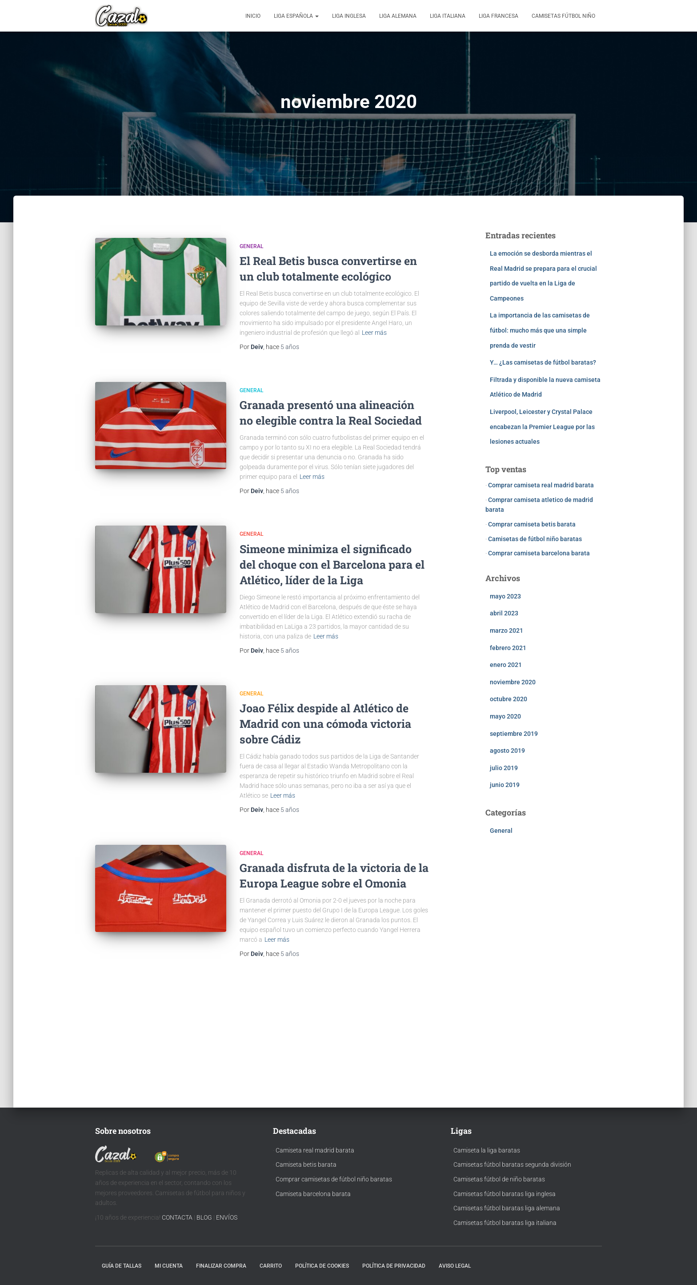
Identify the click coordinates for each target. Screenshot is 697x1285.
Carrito (271, 1266)
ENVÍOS (226, 1217)
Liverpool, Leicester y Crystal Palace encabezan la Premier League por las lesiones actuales (542, 426)
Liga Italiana (447, 16)
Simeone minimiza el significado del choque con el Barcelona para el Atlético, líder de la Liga (332, 564)
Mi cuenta (169, 1266)
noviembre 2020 (513, 682)
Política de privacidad (393, 1266)
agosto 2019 (507, 750)
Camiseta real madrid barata (315, 1150)
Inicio (252, 16)
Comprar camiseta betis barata (532, 524)
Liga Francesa (498, 16)
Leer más (374, 332)
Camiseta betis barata (306, 1164)
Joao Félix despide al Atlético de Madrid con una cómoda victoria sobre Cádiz (325, 724)
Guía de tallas (121, 1266)
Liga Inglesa (349, 16)
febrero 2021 (508, 647)
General (251, 246)
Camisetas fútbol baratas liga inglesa (504, 1193)
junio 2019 (505, 784)
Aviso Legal (455, 1266)
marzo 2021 (506, 630)
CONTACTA (177, 1217)
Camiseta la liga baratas (486, 1150)
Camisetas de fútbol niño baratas (535, 538)
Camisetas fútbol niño (563, 16)
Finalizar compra (221, 1266)
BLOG (204, 1217)
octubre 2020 (508, 699)
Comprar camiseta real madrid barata (541, 485)
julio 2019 (504, 767)
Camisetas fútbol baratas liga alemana (506, 1208)
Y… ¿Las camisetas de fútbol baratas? (543, 362)
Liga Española (296, 16)
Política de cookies (322, 1266)
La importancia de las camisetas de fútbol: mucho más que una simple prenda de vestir (540, 330)
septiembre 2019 (514, 733)
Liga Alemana (398, 16)
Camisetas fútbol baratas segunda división (512, 1164)
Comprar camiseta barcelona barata (539, 553)
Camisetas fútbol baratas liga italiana (505, 1222)
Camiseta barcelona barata (313, 1193)
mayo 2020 (505, 716)
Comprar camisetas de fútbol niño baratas (334, 1179)
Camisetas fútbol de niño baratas (499, 1179)
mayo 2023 (505, 596)
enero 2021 (506, 664)
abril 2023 (504, 613)
